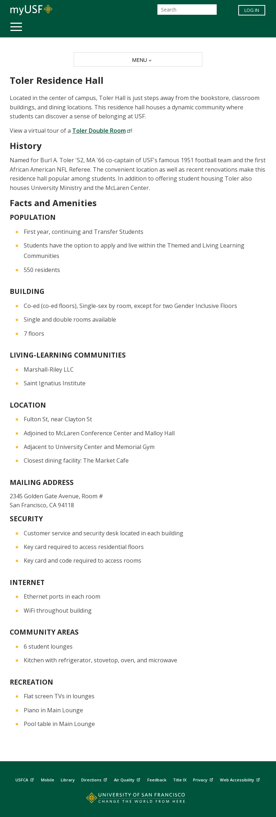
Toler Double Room (101, 131)
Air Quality (128, 779)
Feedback (156, 779)
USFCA (25, 779)
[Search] (187, 9)
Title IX (180, 779)
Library (68, 779)
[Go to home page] (138, 800)
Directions (95, 779)
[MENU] (138, 59)
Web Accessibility (241, 779)
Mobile (47, 779)
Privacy (204, 779)
